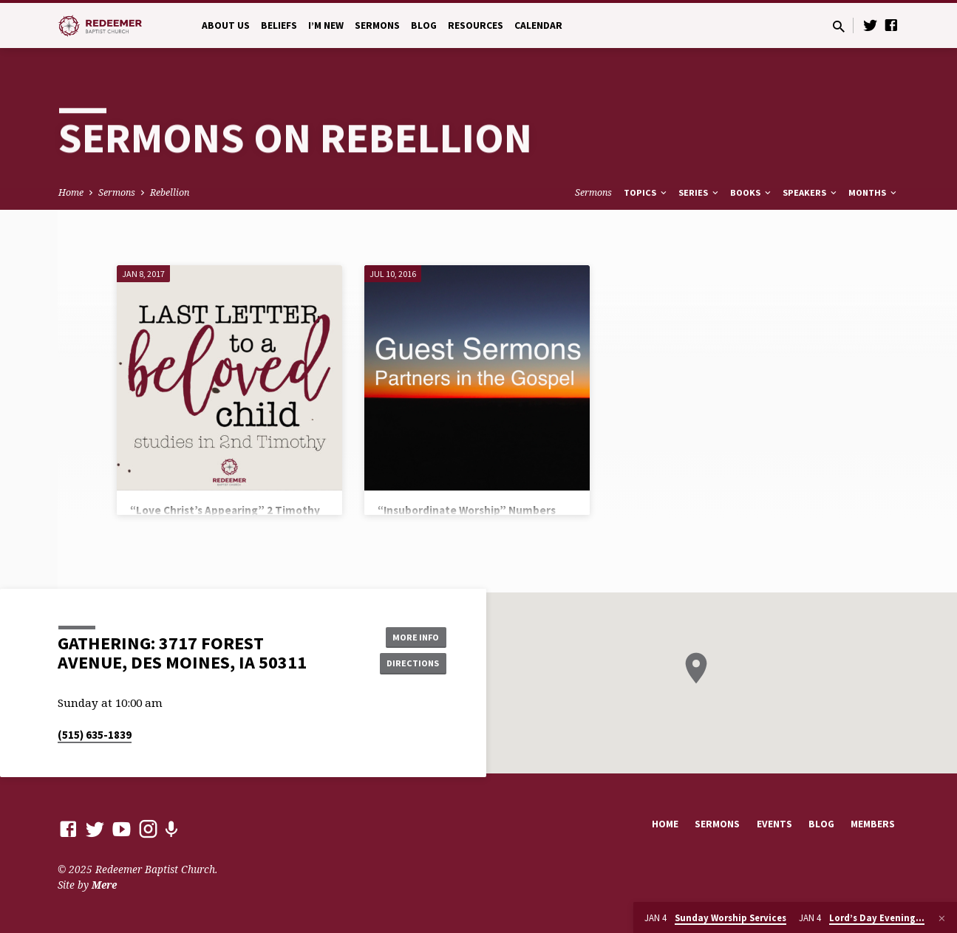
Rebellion (169, 192)
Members (873, 824)
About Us (226, 25)
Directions (408, 664)
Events (774, 824)
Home (71, 192)
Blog (424, 25)
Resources (475, 25)
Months (873, 192)
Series (699, 192)
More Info (409, 634)
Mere (104, 885)
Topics (646, 192)
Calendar (538, 25)
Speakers (811, 192)
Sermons (377, 25)
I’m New (326, 25)
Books (751, 192)
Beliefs (279, 25)
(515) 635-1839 (95, 735)
